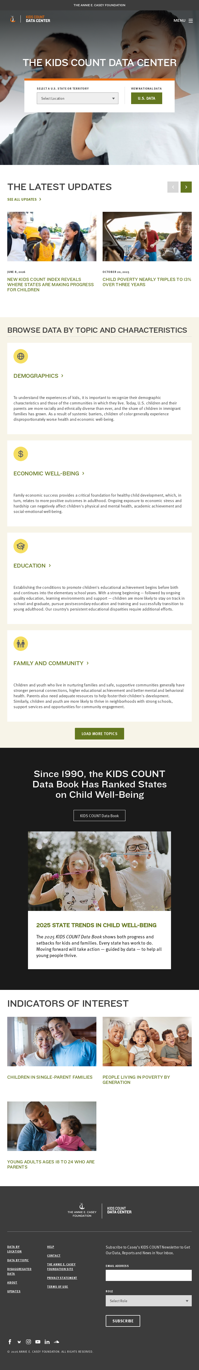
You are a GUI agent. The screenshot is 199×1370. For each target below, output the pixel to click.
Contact (53, 1255)
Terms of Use (57, 1286)
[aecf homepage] (12, 19)
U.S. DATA (146, 98)
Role (109, 1291)
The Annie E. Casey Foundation (99, 5)
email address (117, 1266)
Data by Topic (18, 1260)
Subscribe (122, 1321)
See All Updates (22, 199)
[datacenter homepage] (38, 19)
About (12, 1282)
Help (50, 1247)
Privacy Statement (62, 1278)
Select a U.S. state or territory (63, 88)
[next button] (186, 187)
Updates (13, 1291)
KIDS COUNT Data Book (99, 815)
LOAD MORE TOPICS (100, 733)
